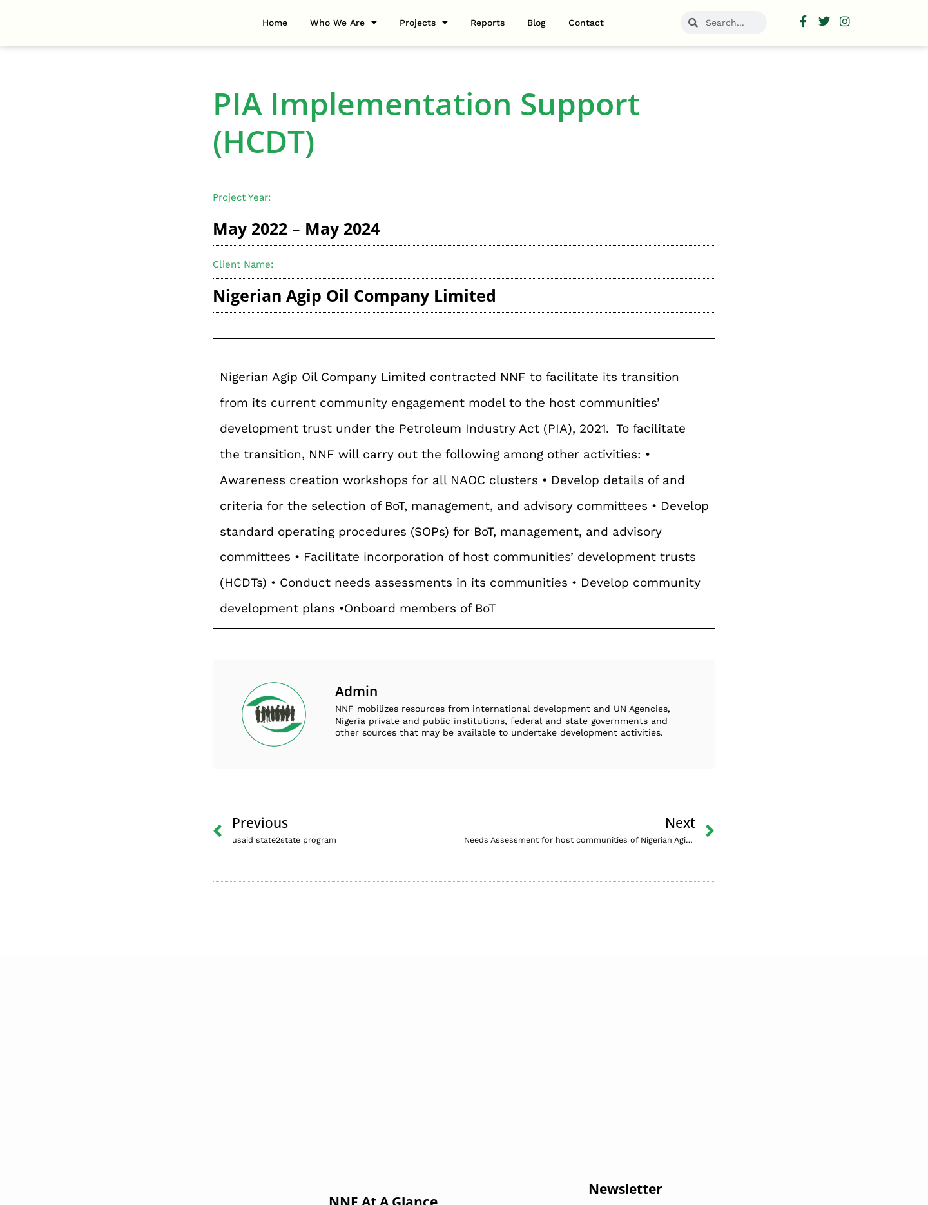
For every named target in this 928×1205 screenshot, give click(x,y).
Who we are (343, 23)
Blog (536, 22)
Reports (487, 22)
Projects (424, 23)
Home (274, 22)
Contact (586, 22)
